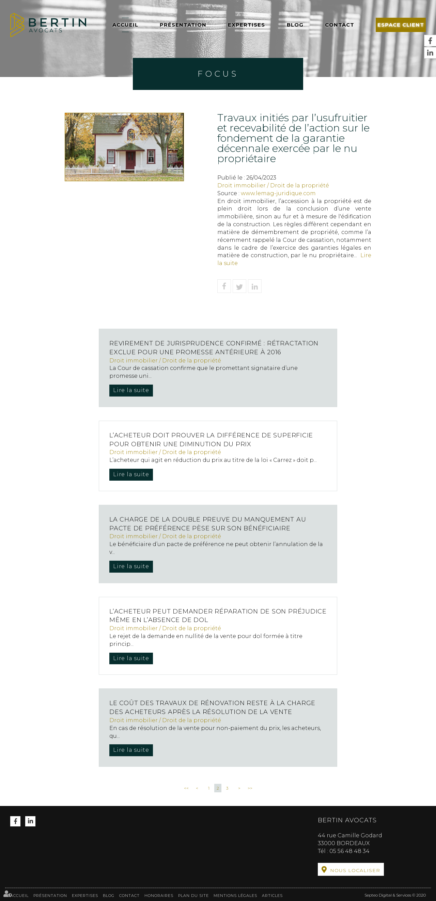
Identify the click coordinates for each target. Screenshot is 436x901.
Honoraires (158, 893)
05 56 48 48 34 (349, 851)
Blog (295, 24)
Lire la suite (131, 390)
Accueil (125, 24)
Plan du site (193, 893)
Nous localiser (355, 870)
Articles (272, 893)
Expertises (246, 24)
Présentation (183, 24)
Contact (339, 24)
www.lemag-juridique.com (278, 193)
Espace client (400, 24)
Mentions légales (235, 893)
